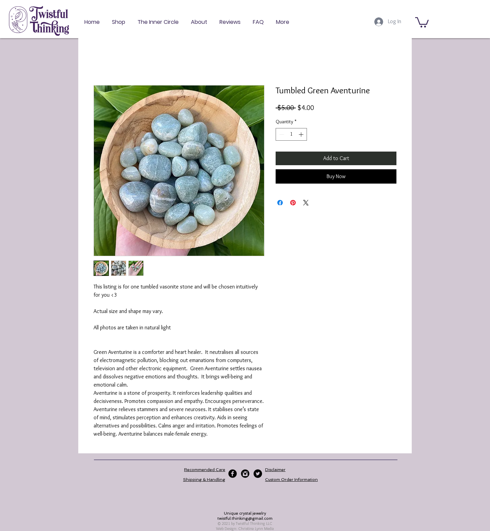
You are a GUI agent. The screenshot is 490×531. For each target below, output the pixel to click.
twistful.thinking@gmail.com (245, 518)
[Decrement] (281, 134)
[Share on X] (306, 203)
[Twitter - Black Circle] (258, 473)
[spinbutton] (291, 134)
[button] (422, 22)
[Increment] (301, 134)
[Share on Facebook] (280, 203)
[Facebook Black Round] (232, 473)
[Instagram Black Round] (245, 473)
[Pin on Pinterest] (293, 203)
